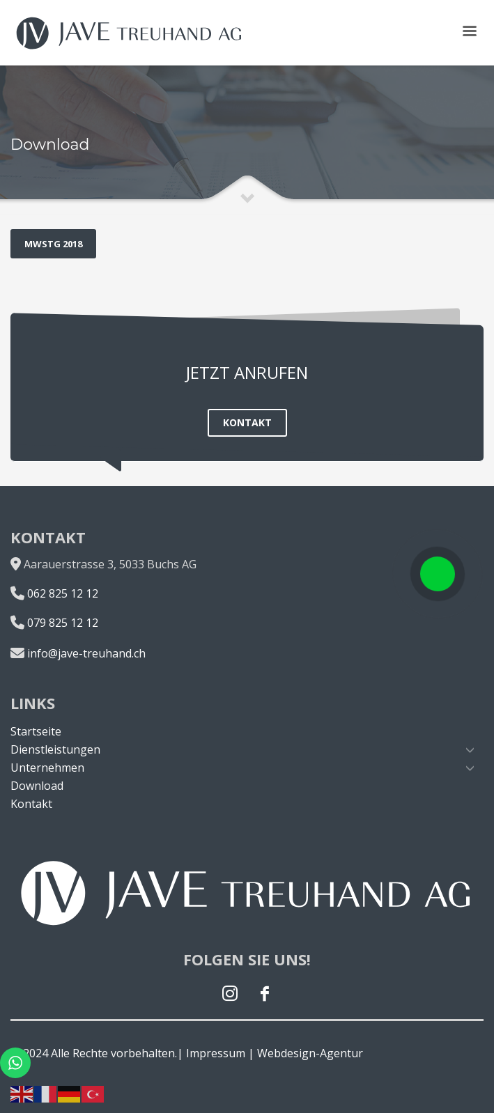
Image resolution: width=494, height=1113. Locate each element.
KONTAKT (247, 422)
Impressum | (220, 1053)
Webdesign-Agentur (310, 1053)
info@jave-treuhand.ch (86, 653)
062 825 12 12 (62, 593)
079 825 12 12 (62, 622)
